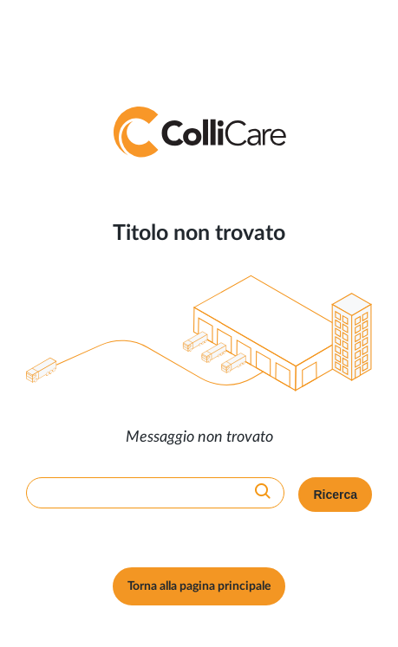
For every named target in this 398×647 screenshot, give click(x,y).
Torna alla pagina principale (199, 586)
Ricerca (335, 494)
